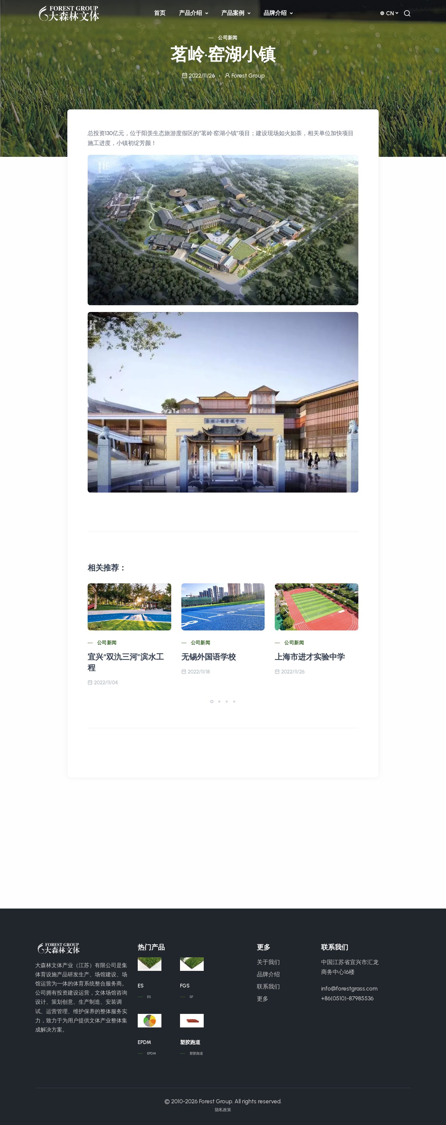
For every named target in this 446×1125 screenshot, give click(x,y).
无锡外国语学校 (208, 657)
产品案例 (233, 12)
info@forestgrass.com (349, 988)
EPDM (144, 1042)
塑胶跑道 (190, 1042)
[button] (212, 701)
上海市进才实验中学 (310, 657)
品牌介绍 (276, 12)
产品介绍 (191, 12)
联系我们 (268, 986)
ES (140, 986)
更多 (262, 998)
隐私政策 (223, 1109)
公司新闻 (228, 38)
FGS (184, 986)
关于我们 (268, 962)
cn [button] (387, 13)
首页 (159, 12)
